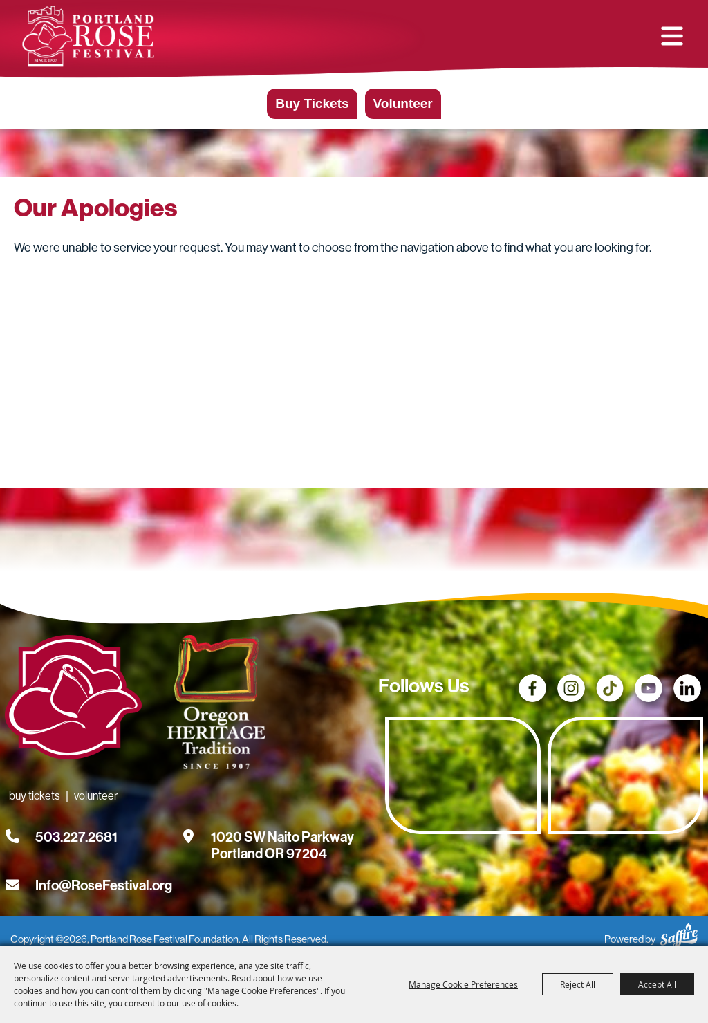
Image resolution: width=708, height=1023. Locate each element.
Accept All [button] (657, 984)
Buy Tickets (311, 103)
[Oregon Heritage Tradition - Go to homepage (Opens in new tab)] (212, 705)
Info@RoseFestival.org (103, 885)
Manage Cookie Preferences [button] (463, 984)
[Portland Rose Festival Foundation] (88, 36)
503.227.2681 (76, 837)
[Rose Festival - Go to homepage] (73, 700)
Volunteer (403, 103)
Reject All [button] (577, 984)
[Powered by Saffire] (679, 933)
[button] (672, 36)
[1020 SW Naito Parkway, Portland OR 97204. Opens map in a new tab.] (282, 837)
